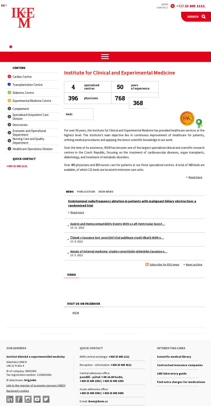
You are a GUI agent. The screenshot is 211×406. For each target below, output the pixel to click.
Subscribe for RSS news (164, 264)
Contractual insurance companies (178, 365)
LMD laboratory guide (172, 373)
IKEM (75, 313)
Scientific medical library (174, 356)
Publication (86, 191)
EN (3, 5)
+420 (190, 5)
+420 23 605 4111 (121, 365)
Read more (195, 177)
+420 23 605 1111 (119, 356)
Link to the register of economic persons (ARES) (36, 385)
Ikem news (105, 191)
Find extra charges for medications (178, 382)
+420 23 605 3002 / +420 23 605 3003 (102, 393)
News (70, 191)
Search (192, 17)
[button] (105, 56)
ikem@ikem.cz (98, 401)
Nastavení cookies (17, 391)
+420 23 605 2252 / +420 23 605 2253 (102, 381)
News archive (194, 264)
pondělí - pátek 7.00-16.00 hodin (101, 377)
